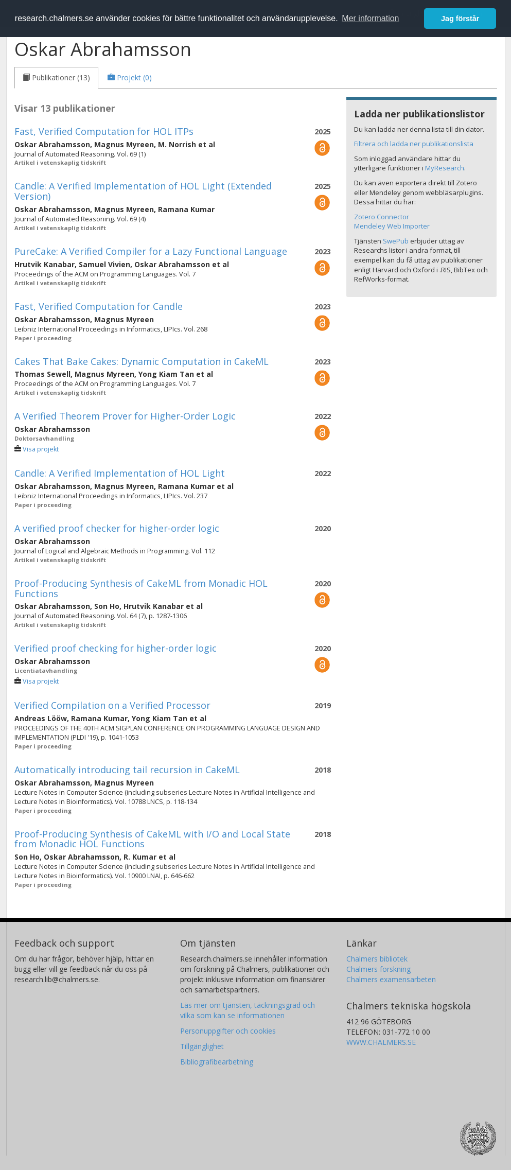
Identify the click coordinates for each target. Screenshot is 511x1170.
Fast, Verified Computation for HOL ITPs (103, 131)
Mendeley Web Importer (392, 226)
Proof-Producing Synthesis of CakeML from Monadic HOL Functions (141, 588)
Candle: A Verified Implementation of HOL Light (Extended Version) (143, 191)
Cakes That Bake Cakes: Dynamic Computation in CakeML (141, 361)
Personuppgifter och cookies (228, 1031)
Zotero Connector (381, 216)
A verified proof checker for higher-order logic (116, 528)
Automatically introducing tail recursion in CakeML (127, 769)
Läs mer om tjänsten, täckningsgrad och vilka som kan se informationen (247, 1010)
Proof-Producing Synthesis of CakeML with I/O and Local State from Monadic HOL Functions (152, 839)
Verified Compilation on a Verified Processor (112, 705)
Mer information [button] (370, 18)
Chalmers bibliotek (377, 959)
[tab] (56, 78)
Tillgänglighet (202, 1046)
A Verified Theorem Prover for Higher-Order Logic (125, 416)
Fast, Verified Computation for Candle (98, 306)
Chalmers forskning (378, 969)
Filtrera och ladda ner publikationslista (413, 143)
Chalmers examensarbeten (391, 979)
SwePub (396, 241)
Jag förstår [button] (460, 18)
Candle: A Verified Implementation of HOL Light (119, 473)
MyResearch (444, 167)
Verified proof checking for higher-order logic (115, 648)
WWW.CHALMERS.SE (381, 1042)
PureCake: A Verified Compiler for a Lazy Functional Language (150, 251)
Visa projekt (41, 449)
